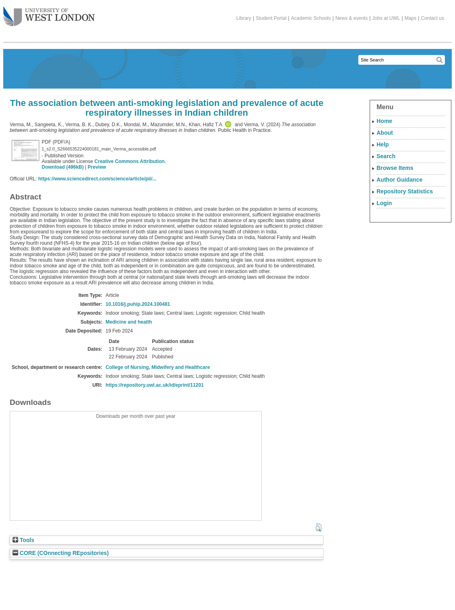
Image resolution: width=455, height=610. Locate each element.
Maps (410, 18)
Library (243, 18)
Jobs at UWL (386, 18)
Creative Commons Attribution (130, 161)
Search (386, 156)
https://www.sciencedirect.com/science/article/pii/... (97, 179)
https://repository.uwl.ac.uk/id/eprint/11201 (155, 385)
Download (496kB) (63, 167)
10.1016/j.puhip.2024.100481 (138, 304)
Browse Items (395, 168)
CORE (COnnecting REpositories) (61, 553)
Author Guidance (400, 179)
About (385, 132)
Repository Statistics (405, 191)
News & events (351, 18)
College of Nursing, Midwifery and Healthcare (158, 367)
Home (384, 121)
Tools (23, 540)
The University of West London (49, 13)
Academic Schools (311, 18)
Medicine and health (129, 322)
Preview (97, 167)
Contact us (432, 18)
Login (384, 203)
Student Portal (271, 18)
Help (383, 144)
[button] (318, 527)
